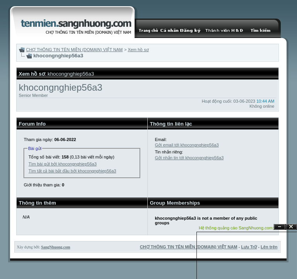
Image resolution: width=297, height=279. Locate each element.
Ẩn (279, 227)
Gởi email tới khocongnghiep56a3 (187, 145)
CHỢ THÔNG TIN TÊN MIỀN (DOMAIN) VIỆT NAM (74, 49)
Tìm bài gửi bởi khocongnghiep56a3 (63, 164)
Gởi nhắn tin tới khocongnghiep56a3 (189, 157)
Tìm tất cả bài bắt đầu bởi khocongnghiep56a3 (72, 171)
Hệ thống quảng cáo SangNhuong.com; (236, 228)
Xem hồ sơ (138, 49)
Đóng (291, 227)
